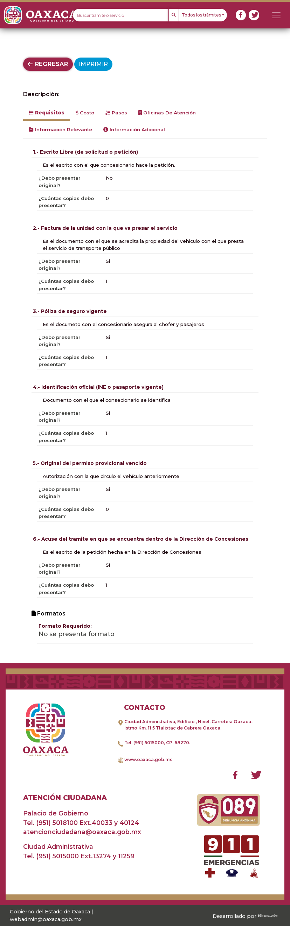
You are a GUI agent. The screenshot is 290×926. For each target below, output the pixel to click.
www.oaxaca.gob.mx (148, 759)
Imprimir (93, 64)
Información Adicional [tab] (134, 129)
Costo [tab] (85, 112)
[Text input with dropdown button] (120, 15)
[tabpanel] (145, 395)
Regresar (48, 64)
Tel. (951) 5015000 (144, 742)
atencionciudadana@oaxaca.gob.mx (82, 831)
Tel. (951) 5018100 (50, 822)
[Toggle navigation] (276, 15)
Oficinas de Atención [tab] (167, 112)
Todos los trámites (201, 15)
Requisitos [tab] (46, 112)
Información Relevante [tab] (60, 129)
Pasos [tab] (116, 112)
